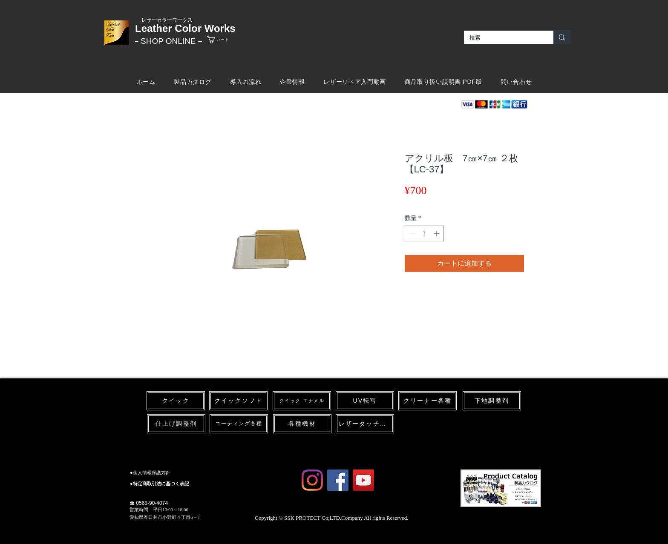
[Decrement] (411, 233)
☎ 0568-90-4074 (149, 503)
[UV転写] (365, 400)
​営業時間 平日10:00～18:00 (159, 509)
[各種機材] (302, 423)
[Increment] (437, 233)
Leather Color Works (185, 28)
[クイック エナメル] (302, 400)
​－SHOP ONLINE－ (168, 41)
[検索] (502, 38)
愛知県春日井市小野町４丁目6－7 (165, 517)
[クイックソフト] (238, 400)
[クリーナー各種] (427, 400)
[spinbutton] (424, 233)
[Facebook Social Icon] (337, 480)
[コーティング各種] (239, 423)
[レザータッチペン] (365, 423)
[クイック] (176, 400)
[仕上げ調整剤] (176, 423)
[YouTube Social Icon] (363, 480)
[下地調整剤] (492, 400)
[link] (225, 39)
